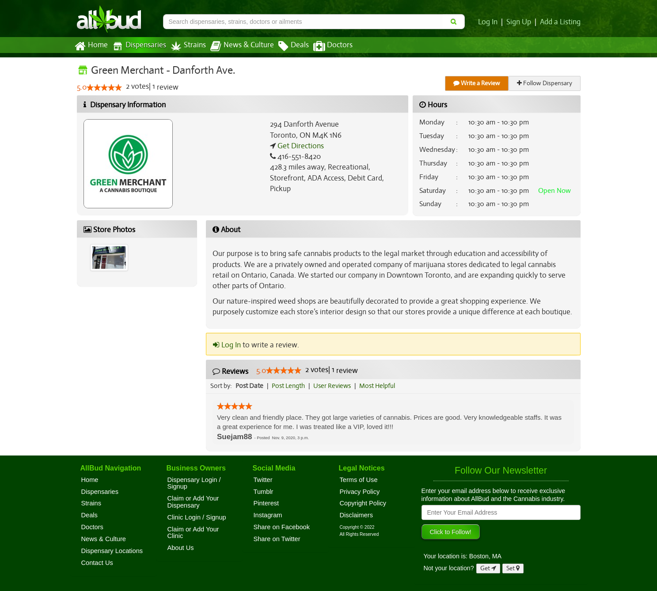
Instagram (268, 515)
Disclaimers (356, 515)
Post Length (290, 386)
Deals (287, 46)
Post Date (250, 386)
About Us (180, 547)
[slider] (104, 87)
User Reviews (334, 386)
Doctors (325, 46)
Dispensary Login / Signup (194, 483)
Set (513, 568)
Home (91, 46)
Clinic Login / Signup (196, 517)
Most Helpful (380, 386)
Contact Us (97, 562)
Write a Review (477, 83)
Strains (185, 46)
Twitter (263, 479)
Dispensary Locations (112, 550)
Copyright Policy (363, 503)
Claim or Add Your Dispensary (193, 502)
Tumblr (263, 491)
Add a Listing (561, 22)
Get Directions (299, 146)
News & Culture (236, 46)
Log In (489, 22)
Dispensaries (137, 46)
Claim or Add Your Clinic (193, 533)
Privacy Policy (360, 491)
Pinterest (266, 503)
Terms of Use (359, 479)
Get (488, 568)
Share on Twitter (277, 538)
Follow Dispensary (544, 83)
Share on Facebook (282, 527)
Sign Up (520, 22)
